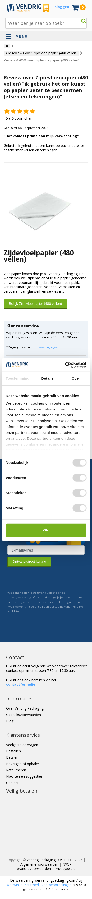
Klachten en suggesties (24, 776)
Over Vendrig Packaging (25, 708)
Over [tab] (76, 378)
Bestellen (13, 751)
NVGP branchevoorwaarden (44, 866)
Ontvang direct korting (29, 561)
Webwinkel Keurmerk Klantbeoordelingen (39, 884)
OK (46, 530)
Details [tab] (47, 378)
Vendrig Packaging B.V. (45, 860)
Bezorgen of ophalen (23, 763)
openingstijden (49, 347)
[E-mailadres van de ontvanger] (46, 550)
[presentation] (44, 578)
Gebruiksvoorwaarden (23, 714)
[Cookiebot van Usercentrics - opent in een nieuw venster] (65, 365)
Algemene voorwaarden (39, 864)
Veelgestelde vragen (22, 744)
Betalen (12, 757)
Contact (12, 782)
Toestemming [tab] (18, 378)
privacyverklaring (19, 597)
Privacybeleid (65, 868)
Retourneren (16, 770)
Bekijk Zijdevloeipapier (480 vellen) (35, 304)
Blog (9, 721)
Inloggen (61, 6)
